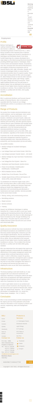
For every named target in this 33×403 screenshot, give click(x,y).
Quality (4, 326)
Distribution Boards (21, 323)
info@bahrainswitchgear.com (10, 354)
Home (3, 318)
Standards (4, 329)
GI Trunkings (20, 329)
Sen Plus (18, 336)
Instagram (21, 346)
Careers (4, 324)
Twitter (21, 343)
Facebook (21, 341)
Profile (3, 321)
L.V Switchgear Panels (22, 321)
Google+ (21, 348)
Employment (6, 38)
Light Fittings (20, 326)
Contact (4, 336)
